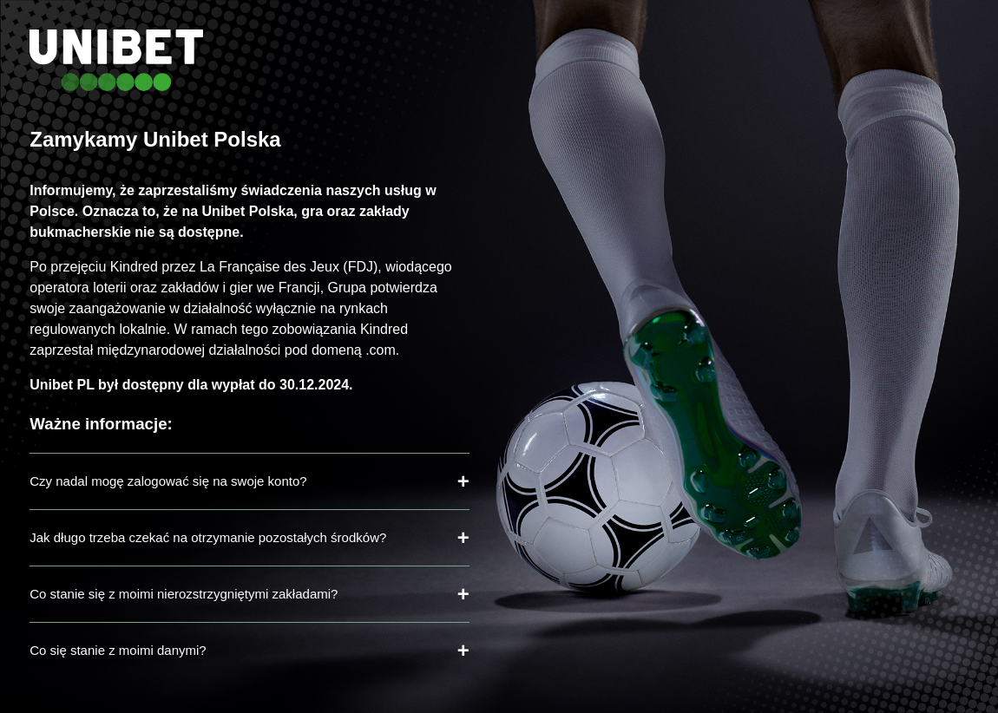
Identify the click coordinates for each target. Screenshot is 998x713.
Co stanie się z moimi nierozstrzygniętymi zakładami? (184, 593)
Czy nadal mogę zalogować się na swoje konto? (168, 481)
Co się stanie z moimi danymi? (118, 650)
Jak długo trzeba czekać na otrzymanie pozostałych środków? (208, 537)
